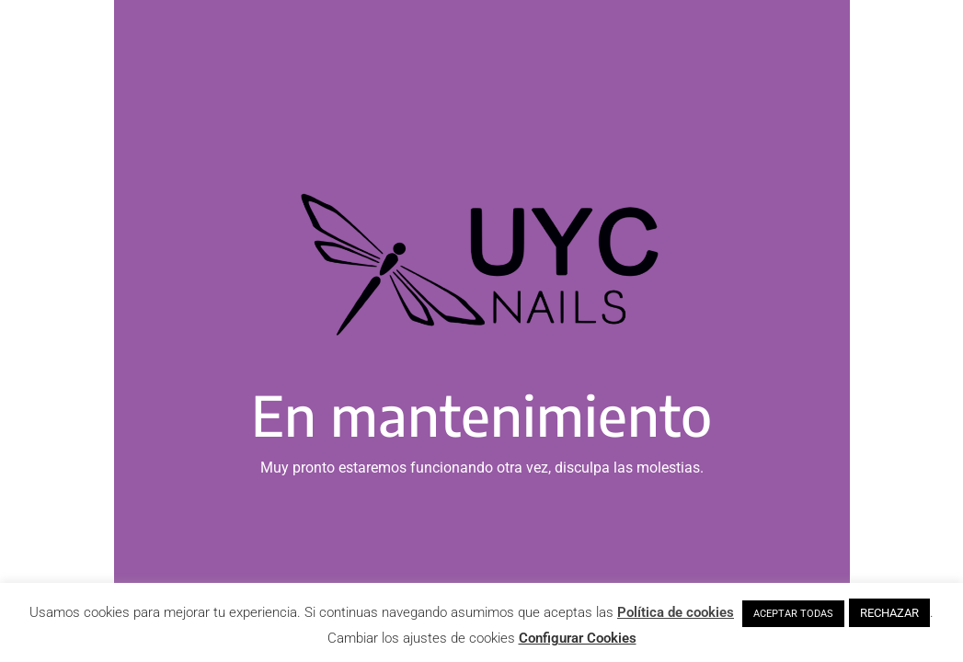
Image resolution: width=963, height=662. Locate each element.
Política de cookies (675, 612)
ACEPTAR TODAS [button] (793, 614)
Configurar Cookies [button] (577, 638)
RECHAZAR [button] (889, 613)
